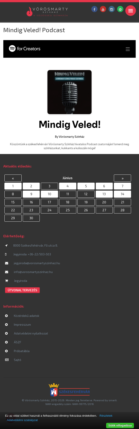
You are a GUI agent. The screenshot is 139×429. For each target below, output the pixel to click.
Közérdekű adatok (22, 316)
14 (122, 194)
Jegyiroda (16, 280)
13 (104, 194)
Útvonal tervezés (22, 290)
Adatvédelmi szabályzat (22, 420)
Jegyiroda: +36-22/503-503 (28, 254)
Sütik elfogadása (120, 425)
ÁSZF (13, 342)
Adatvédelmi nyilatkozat (26, 333)
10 (49, 194)
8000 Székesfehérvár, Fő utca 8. (31, 245)
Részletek (106, 415)
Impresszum (18, 324)
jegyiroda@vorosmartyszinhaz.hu (32, 263)
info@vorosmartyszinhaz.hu (29, 272)
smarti (113, 400)
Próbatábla (17, 351)
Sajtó (13, 360)
